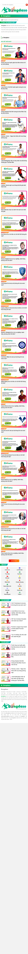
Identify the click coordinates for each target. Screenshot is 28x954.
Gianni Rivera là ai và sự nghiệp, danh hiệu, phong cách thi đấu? (13, 406)
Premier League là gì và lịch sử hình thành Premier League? (19, 628)
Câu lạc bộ (3, 281)
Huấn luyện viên (4, 232)
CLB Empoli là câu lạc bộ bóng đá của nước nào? (13, 284)
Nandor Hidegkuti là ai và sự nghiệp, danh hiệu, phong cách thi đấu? (12, 333)
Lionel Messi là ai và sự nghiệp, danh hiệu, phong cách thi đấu (18, 612)
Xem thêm (14, 560)
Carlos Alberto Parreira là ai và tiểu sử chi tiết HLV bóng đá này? (14, 308)
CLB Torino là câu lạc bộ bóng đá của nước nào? (13, 504)
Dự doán (20, 572)
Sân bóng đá (7, 593)
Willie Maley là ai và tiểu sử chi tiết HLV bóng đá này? (13, 382)
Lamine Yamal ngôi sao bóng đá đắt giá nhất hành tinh (13, 186)
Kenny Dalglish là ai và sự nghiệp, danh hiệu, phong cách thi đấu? (13, 259)
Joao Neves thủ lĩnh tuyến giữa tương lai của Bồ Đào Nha (13, 87)
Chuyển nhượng (19, 581)
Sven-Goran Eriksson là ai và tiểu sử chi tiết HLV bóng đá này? (13, 529)
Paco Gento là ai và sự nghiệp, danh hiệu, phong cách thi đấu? (12, 553)
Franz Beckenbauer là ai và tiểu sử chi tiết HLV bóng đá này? (13, 455)
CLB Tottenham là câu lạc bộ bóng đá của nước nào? (18, 604)
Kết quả (7, 577)
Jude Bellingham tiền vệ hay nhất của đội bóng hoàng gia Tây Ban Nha (14, 161)
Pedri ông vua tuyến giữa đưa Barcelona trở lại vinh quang (13, 63)
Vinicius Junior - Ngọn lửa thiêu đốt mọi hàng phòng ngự (13, 136)
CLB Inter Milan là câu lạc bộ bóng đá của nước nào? (12, 357)
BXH (20, 577)
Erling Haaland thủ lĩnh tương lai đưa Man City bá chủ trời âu (13, 112)
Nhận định (7, 581)
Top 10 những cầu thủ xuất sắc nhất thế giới (18, 635)
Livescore (7, 568)
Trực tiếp (7, 572)
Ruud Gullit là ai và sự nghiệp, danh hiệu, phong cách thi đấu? (12, 480)
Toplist (19, 593)
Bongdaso (6, 16)
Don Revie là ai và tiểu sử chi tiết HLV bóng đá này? (14, 235)
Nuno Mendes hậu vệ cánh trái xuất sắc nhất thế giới (13, 210)
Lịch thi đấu (19, 568)
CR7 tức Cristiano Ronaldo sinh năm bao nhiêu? (18, 620)
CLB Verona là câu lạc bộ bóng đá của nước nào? (13, 431)
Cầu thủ (2, 85)
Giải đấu (7, 589)
